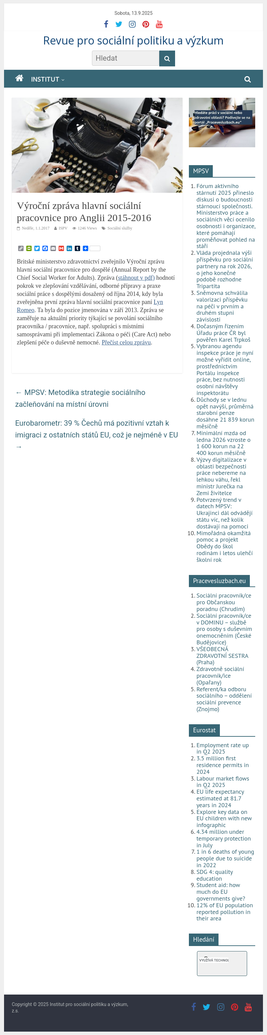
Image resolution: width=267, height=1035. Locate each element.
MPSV (201, 171)
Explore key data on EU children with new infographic (224, 818)
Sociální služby (119, 228)
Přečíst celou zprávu (126, 342)
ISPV (63, 228)
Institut (45, 79)
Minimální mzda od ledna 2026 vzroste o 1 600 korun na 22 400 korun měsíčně (223, 443)
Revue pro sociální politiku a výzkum (133, 40)
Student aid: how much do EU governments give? (220, 891)
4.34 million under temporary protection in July (223, 838)
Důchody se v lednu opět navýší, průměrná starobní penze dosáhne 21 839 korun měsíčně (225, 413)
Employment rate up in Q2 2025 (222, 748)
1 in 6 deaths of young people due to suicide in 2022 (225, 858)
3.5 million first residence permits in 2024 (222, 764)
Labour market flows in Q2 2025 (222, 781)
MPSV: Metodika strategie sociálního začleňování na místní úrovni (80, 398)
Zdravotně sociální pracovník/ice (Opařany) (220, 675)
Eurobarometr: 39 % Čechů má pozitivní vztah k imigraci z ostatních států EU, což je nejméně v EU (96, 435)
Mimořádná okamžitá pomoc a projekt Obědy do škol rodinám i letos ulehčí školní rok (224, 546)
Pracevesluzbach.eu (219, 581)
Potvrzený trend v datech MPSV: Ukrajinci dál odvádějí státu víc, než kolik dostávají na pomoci (224, 513)
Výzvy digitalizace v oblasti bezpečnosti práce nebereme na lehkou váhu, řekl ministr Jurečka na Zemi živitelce (221, 476)
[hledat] (214, 960)
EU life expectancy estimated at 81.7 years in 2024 (220, 798)
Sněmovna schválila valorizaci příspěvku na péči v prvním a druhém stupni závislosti (221, 306)
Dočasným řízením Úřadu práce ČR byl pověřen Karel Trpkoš (223, 332)
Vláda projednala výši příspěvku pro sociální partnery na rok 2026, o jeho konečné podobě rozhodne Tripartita (224, 269)
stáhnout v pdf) (136, 277)
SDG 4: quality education (214, 875)
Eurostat (204, 730)
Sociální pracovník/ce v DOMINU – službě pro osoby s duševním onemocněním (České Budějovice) (224, 629)
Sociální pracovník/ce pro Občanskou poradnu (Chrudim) (223, 602)
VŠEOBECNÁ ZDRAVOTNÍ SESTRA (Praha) (222, 655)
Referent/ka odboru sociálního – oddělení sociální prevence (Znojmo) (224, 699)
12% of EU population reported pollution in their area (224, 911)
